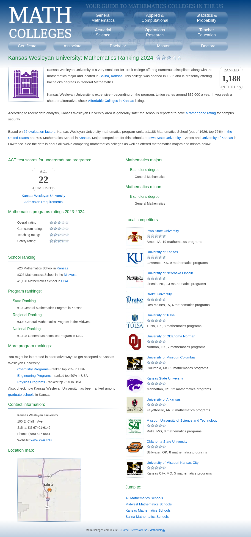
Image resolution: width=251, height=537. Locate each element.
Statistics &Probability (206, 18)
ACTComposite (43, 179)
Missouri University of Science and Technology (182, 420)
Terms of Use (139, 530)
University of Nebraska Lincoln (170, 273)
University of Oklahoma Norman (171, 336)
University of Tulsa (161, 315)
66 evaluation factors (39, 131)
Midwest (70, 275)
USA (64, 281)
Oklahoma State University (167, 441)
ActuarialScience (103, 32)
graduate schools (21, 394)
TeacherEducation (206, 32)
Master (163, 46)
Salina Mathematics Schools (147, 516)
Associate (72, 46)
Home (125, 530)
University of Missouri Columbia (171, 357)
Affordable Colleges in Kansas (111, 101)
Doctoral (208, 46)
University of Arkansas (164, 399)
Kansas (116, 76)
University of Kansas (217, 138)
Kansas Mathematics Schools (148, 510)
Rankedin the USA (231, 78)
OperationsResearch (155, 32)
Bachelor (118, 46)
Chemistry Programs (33, 369)
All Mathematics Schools (144, 498)
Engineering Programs (34, 375)
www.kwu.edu (41, 440)
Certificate (27, 46)
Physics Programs (31, 382)
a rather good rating (201, 113)
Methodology (157, 530)
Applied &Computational (154, 18)
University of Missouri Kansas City (173, 462)
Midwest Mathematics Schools (149, 504)
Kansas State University (165, 378)
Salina (104, 76)
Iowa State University (165, 138)
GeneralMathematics (103, 18)
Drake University (159, 294)
